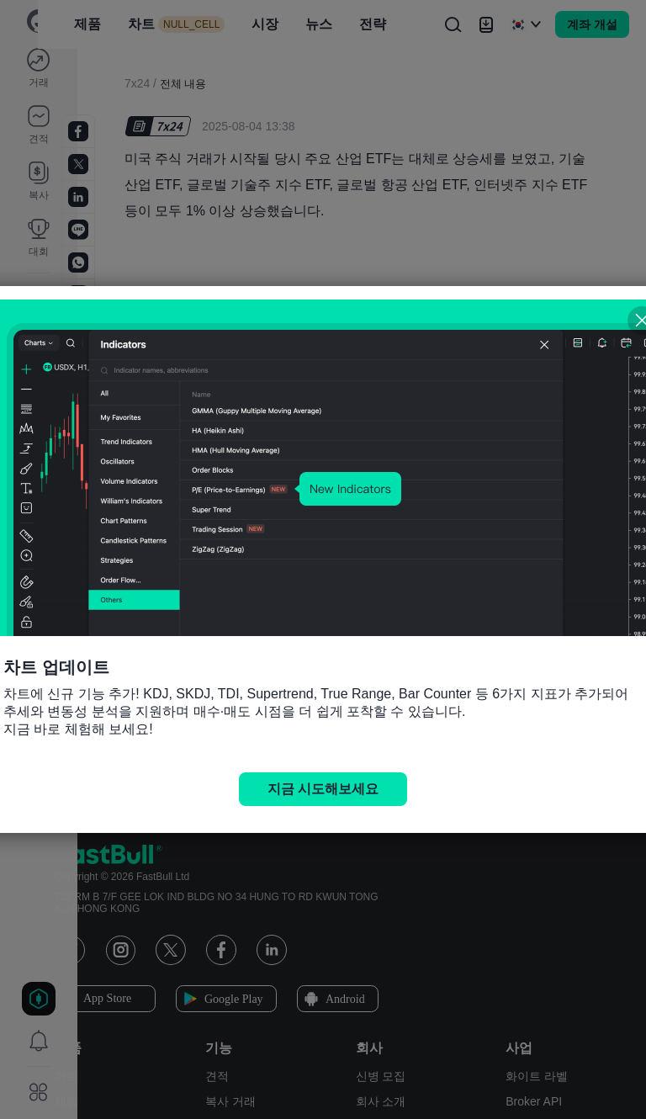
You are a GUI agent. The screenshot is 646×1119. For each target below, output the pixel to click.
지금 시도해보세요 (323, 789)
